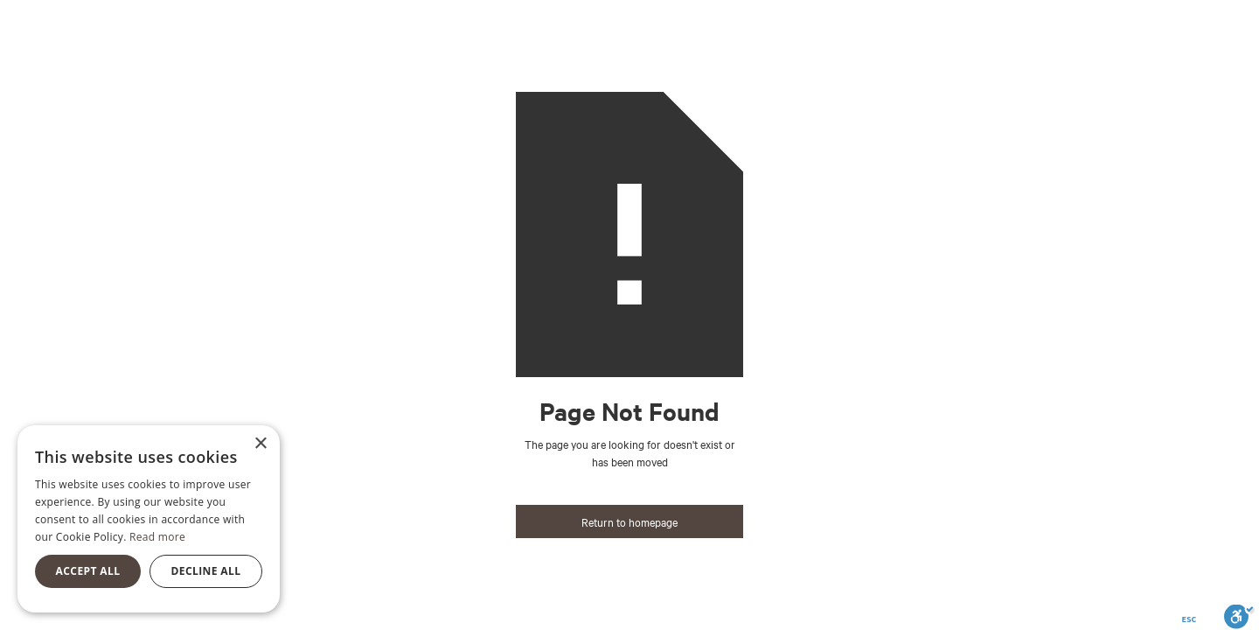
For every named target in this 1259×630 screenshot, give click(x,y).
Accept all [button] (88, 571)
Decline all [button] (206, 571)
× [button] (260, 444)
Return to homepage (629, 521)
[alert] (148, 518)
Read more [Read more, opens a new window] (157, 536)
